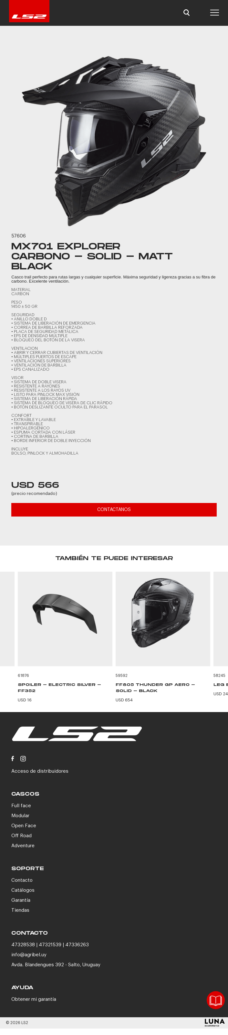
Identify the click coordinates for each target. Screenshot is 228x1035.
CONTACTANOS (114, 509)
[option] (114, 134)
